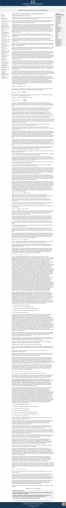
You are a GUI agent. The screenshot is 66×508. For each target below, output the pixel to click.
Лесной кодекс (58, 45)
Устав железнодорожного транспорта (5, 78)
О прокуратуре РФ (4, 71)
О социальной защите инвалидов (4, 49)
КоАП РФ (57, 24)
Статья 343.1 (38, 488)
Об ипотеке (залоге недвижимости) (4, 43)
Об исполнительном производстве (4, 54)
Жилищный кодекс (59, 28)
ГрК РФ (57, 34)
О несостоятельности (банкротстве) (4, 47)
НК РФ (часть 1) (58, 30)
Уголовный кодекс (59, 17)
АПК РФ (57, 32)
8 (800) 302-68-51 (44, 10)
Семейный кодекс (59, 27)
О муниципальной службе (5, 40)
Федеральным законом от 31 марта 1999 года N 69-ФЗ (21, 293)
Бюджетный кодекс (59, 39)
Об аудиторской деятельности (6, 45)
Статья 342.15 (28, 488)
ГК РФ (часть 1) (58, 19)
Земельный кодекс (59, 43)
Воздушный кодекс (59, 41)
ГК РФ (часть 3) (58, 21)
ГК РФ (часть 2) (58, 20)
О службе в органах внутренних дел (4, 59)
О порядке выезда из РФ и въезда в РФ (5, 28)
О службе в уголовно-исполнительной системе (5, 63)
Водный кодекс (58, 42)
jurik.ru (64, 11)
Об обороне (3, 57)
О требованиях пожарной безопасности (5, 70)
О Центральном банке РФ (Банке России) (5, 67)
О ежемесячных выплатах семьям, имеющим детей (5, 51)
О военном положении (4, 61)
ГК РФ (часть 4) (58, 23)
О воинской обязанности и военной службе (5, 35)
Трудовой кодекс (58, 16)
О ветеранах (3, 37)
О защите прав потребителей (5, 36)
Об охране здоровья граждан (5, 21)
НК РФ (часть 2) (58, 31)
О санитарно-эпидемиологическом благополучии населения (5, 73)
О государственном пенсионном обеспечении (5, 32)
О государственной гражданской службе (4, 65)
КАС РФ (57, 35)
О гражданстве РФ (4, 22)
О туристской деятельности (5, 41)
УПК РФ (57, 38)
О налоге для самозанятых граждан (5, 30)
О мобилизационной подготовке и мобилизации (5, 26)
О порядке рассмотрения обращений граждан (5, 56)
